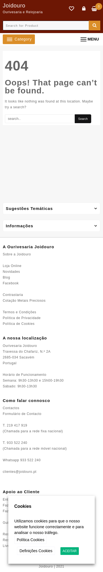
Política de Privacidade (22, 318)
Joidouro (14, 5)
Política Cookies (30, 540)
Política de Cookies (19, 324)
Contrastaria (13, 295)
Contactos (11, 408)
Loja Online (12, 266)
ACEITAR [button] (70, 551)
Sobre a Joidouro (17, 254)
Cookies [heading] (22, 506)
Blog (6, 277)
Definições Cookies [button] (36, 551)
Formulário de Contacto (22, 414)
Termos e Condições (19, 312)
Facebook (11, 283)
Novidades (11, 272)
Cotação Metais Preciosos (24, 301)
